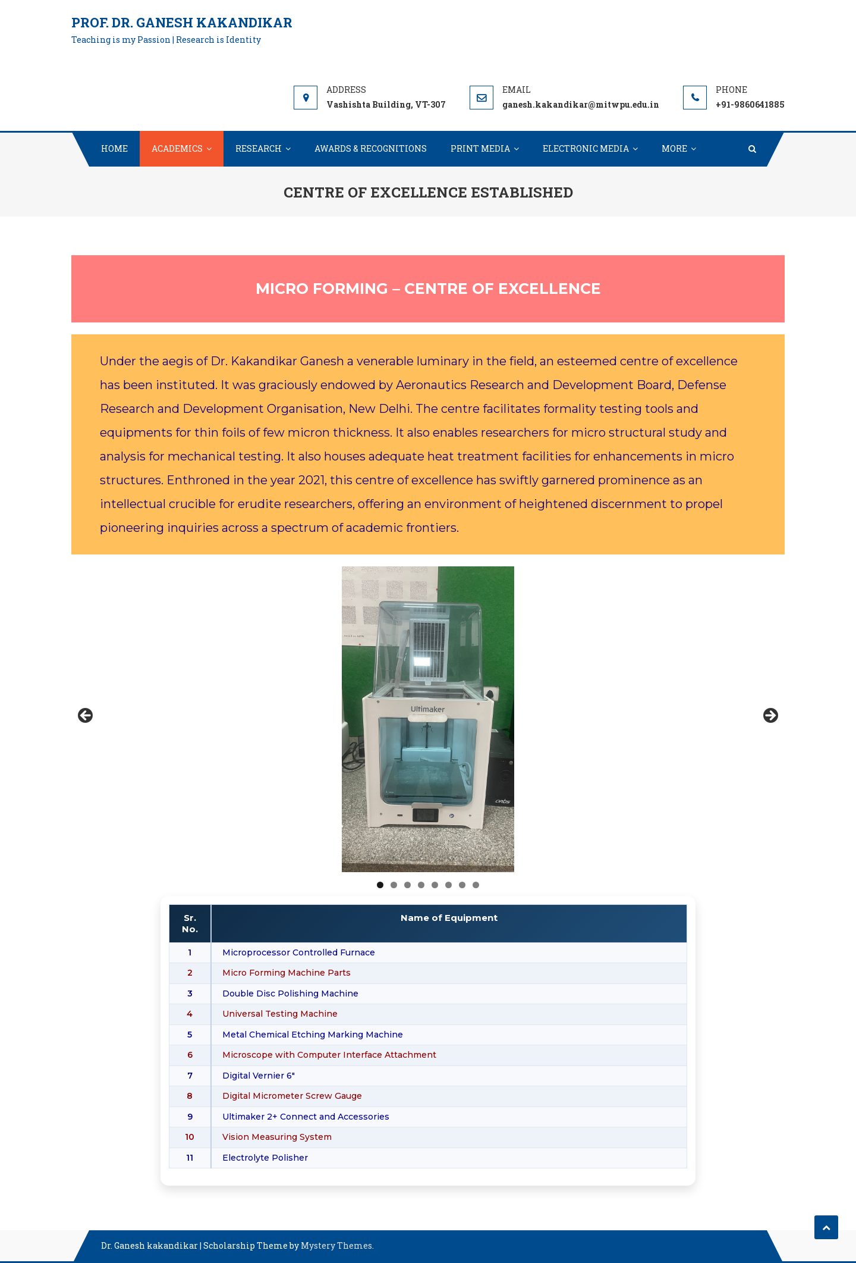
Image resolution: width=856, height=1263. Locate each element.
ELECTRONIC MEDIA (586, 148)
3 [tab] (407, 885)
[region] (428, 719)
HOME (114, 148)
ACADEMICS (177, 148)
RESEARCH (258, 148)
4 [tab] (421, 885)
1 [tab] (380, 885)
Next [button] (770, 716)
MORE (674, 148)
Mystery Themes (336, 1245)
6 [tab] (448, 885)
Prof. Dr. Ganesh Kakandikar (181, 22)
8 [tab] (476, 885)
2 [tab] (394, 885)
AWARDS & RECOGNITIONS (370, 148)
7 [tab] (462, 885)
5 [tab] (435, 885)
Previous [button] (86, 716)
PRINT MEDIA (480, 148)
